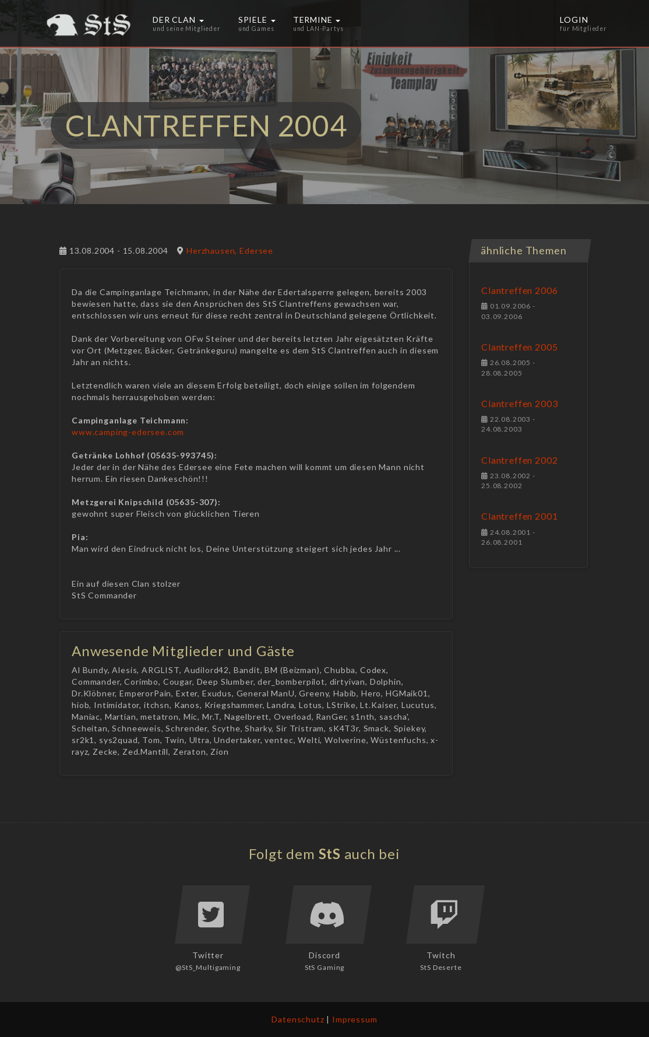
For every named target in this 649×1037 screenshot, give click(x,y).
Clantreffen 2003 (519, 403)
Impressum (355, 1019)
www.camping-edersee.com (128, 432)
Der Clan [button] (187, 23)
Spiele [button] (257, 23)
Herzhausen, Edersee (229, 250)
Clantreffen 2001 (519, 515)
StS (330, 853)
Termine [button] (318, 23)
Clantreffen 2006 (519, 290)
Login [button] (583, 23)
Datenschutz (297, 1019)
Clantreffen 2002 (519, 459)
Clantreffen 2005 (519, 346)
